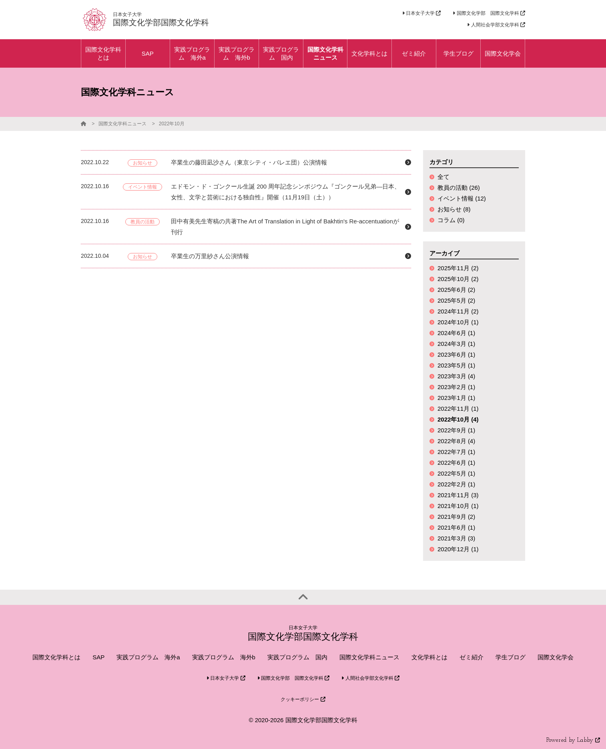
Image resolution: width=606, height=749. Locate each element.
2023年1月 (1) (456, 397)
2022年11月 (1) (458, 408)
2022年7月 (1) (456, 451)
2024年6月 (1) (456, 332)
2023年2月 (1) (456, 387)
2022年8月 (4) (456, 441)
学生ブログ (511, 657)
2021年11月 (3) (458, 495)
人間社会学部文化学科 (496, 25)
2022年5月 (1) (456, 473)
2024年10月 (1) (458, 322)
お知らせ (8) (454, 209)
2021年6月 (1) (456, 527)
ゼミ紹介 (472, 657)
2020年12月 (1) (458, 549)
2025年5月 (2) (456, 300)
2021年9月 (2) (456, 516)
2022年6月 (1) (456, 462)
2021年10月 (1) (458, 505)
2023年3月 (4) (456, 376)
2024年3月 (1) (456, 343)
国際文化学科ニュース (122, 124)
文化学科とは (429, 657)
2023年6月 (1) (456, 354)
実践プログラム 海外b (223, 657)
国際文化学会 (556, 657)
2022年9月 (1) (456, 430)
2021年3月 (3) (456, 538)
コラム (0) (451, 220)
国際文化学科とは (56, 657)
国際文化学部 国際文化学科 (489, 13)
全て (443, 176)
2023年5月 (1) (456, 365)
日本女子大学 (421, 13)
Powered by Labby (573, 740)
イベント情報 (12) (461, 198)
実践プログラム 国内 (297, 657)
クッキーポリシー (303, 699)
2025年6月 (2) (456, 289)
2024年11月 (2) (458, 311)
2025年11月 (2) (458, 268)
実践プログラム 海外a (148, 657)
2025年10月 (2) (458, 278)
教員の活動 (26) (458, 187)
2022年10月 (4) (458, 419)
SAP (98, 657)
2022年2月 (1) (456, 484)
